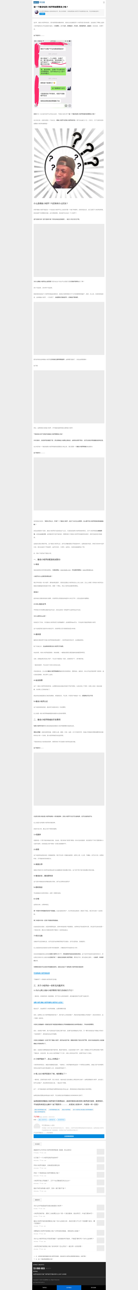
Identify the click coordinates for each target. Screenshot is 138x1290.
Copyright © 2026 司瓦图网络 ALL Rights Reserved (46, 1280)
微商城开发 (52, 1119)
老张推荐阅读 (61, 1119)
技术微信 (69, 1287)
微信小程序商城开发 (40, 1112)
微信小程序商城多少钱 (40, 1109)
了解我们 (44, 1287)
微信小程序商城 (66, 1109)
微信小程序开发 (43, 1119)
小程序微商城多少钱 (54, 1109)
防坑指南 (93, 1287)
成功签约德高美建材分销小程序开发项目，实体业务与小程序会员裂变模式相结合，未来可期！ (62, 1256)
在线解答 (42, 13)
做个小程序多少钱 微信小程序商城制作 (83, 1109)
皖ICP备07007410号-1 (39, 1282)
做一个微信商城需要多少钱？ (45, 1259)
